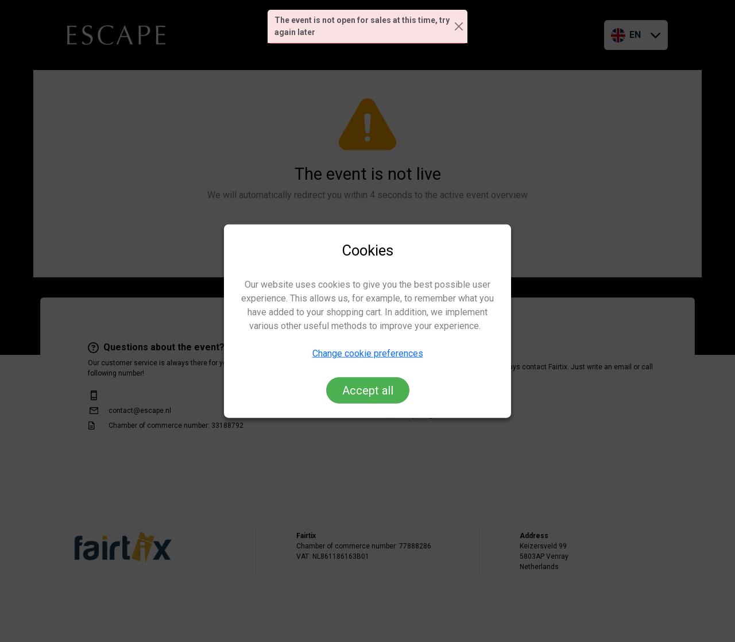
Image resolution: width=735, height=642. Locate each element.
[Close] (459, 27)
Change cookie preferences (367, 352)
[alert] (367, 26)
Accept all (367, 390)
